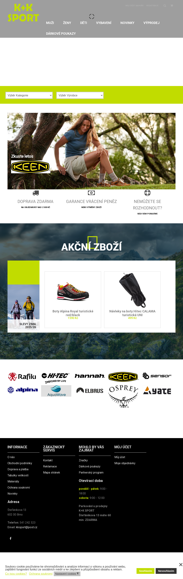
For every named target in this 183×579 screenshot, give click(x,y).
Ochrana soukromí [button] (41, 573)
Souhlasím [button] (145, 571)
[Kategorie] (29, 95)
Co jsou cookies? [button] (16, 573)
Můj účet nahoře (134, 5)
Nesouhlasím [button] (166, 571)
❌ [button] (181, 565)
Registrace (152, 5)
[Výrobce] (80, 95)
